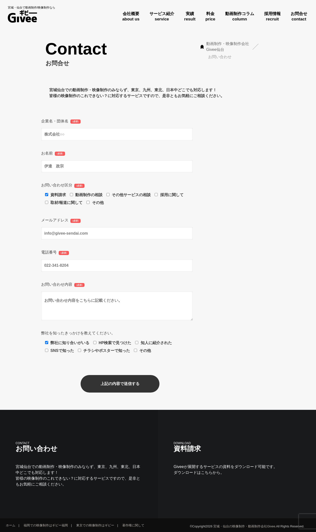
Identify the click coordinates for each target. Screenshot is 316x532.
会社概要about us (130, 16)
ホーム (10, 525)
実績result (189, 16)
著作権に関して (133, 525)
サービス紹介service (161, 16)
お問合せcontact (299, 16)
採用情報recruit (272, 16)
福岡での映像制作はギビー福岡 (46, 525)
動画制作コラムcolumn (239, 16)
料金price (210, 16)
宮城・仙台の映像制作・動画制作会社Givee (244, 526)
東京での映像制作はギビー (95, 525)
